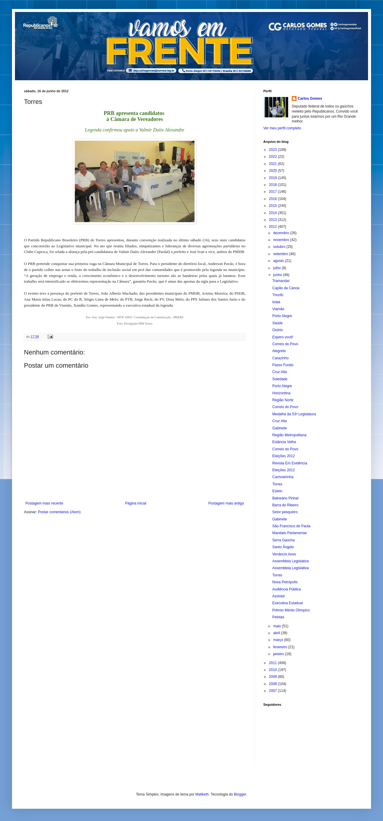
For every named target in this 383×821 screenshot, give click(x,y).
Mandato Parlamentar (289, 533)
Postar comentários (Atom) (59, 512)
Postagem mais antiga (226, 503)
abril (277, 633)
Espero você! (282, 337)
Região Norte (283, 400)
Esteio (277, 491)
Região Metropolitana (289, 435)
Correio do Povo (285, 344)
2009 (273, 677)
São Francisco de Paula (291, 526)
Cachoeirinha (283, 477)
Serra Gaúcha (283, 540)
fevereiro (280, 647)
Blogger (240, 794)
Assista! (278, 596)
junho (278, 275)
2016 (273, 199)
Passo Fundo (283, 365)
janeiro (279, 654)
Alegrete (279, 351)
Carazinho (280, 358)
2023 (273, 150)
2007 (273, 691)
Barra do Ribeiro (285, 505)
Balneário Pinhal (285, 498)
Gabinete (279, 428)
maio (277, 626)
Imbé (276, 302)
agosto (279, 261)
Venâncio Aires (284, 554)
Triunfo (277, 295)
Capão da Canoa (286, 288)
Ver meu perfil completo (282, 128)
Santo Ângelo (283, 547)
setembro (281, 254)
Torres (277, 484)
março (278, 640)
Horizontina (281, 393)
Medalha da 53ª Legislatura (294, 414)
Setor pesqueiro (285, 512)
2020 (273, 171)
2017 (273, 192)
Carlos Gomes (310, 98)
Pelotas (278, 617)
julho (277, 268)
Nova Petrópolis (285, 582)
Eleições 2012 (283, 456)
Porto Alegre (282, 316)
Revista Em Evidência (289, 463)
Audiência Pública (286, 589)
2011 (273, 663)
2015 (273, 206)
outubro (279, 247)
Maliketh (202, 794)
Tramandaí (281, 281)
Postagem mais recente (44, 503)
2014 (273, 213)
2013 (273, 220)
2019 (273, 178)
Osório (277, 330)
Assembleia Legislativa (290, 561)
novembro (281, 240)
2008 (273, 684)
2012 (273, 227)
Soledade (280, 379)
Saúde (277, 323)
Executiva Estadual (287, 603)
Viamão (278, 309)
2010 (273, 670)
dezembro (281, 233)
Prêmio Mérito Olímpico (291, 610)
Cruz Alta (279, 372)
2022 (273, 156)
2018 (273, 185)
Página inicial (135, 503)
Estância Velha (284, 442)
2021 (273, 164)
